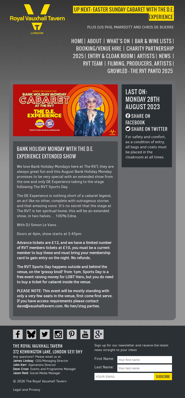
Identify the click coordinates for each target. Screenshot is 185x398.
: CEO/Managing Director (40, 361)
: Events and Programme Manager (44, 369)
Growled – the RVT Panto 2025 (140, 71)
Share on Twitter (149, 129)
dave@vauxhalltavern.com (39, 306)
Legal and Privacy (26, 389)
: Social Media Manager (36, 373)
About (94, 41)
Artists (146, 56)
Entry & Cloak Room (110, 56)
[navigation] (120, 56)
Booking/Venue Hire (98, 48)
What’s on (118, 41)
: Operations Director (34, 365)
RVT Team (93, 63)
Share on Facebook (138, 119)
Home (77, 41)
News (165, 56)
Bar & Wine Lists (153, 41)
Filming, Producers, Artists (140, 63)
